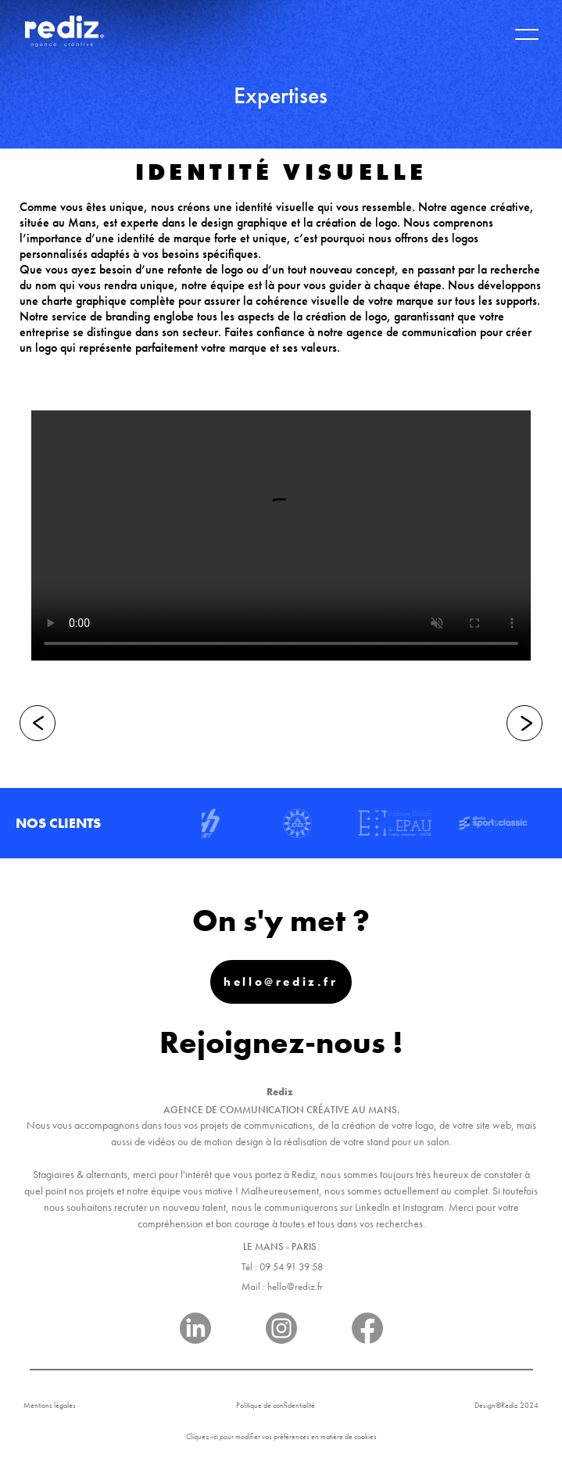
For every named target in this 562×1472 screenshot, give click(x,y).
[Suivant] (524, 723)
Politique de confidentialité (275, 1405)
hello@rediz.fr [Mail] (281, 982)
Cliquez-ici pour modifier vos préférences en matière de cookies (281, 1436)
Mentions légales (49, 1405)
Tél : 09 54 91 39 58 (282, 1266)
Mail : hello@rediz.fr (282, 1286)
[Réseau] (195, 1331)
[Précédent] (37, 723)
